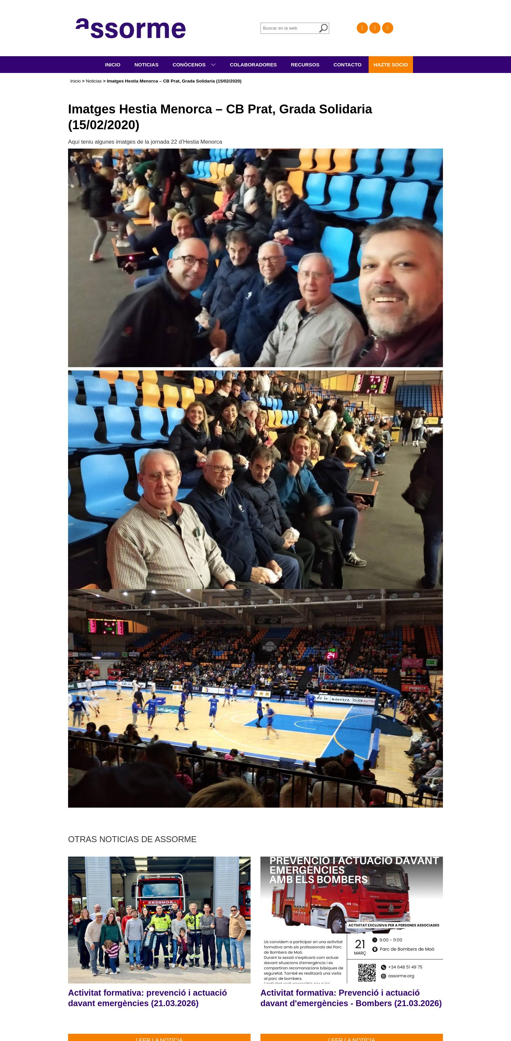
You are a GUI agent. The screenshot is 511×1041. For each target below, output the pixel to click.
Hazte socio (391, 64)
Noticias (146, 64)
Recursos (305, 64)
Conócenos (190, 64)
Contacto (347, 64)
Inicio (112, 64)
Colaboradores (253, 64)
